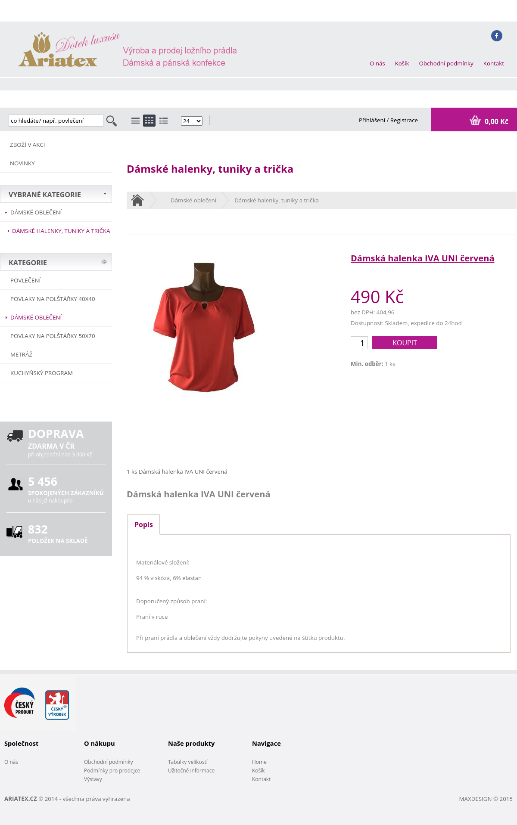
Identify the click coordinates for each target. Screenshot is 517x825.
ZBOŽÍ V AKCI (27, 145)
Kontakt (493, 63)
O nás (377, 63)
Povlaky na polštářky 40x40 (52, 299)
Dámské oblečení (36, 212)
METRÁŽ (21, 354)
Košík (402, 63)
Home (259, 762)
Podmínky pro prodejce (112, 770)
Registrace (404, 120)
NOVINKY (22, 163)
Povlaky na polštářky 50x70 (52, 336)
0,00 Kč (495, 121)
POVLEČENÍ (25, 280)
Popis (143, 524)
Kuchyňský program (41, 373)
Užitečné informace (191, 770)
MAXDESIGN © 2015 (486, 799)
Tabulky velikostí (188, 762)
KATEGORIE (28, 262)
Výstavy (93, 779)
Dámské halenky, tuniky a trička (61, 231)
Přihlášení (373, 120)
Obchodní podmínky (446, 63)
